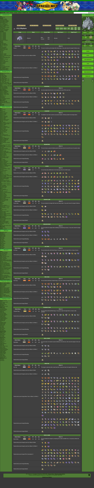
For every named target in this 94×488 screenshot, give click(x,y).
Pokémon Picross (3, 153)
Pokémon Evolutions (3, 92)
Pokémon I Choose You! (4, 275)
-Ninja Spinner (2, 339)
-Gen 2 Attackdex (3, 33)
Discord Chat (2, 65)
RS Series (2, 239)
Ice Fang (15, 250)
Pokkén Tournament (3, 155)
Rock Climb (16, 439)
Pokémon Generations (4, 90)
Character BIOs (2, 233)
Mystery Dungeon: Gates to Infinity (6, 163)
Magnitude (16, 148)
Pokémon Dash (2, 193)
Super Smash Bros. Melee (4, 207)
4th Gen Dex (79, 28)
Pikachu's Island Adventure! (4, 289)
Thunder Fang (16, 311)
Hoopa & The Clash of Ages (5, 272)
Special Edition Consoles (4, 221)
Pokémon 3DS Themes (4, 222)
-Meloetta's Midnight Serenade (5, 268)
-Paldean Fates (2, 319)
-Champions (2, 50)
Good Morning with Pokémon (5, 98)
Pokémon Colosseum (3, 191)
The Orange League (3, 76)
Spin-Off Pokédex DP (3, 44)
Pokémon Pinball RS (3, 195)
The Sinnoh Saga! (3, 79)
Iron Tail (15, 367)
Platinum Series (2, 243)
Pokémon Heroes (3, 257)
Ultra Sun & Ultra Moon (4, 134)
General (57, 28)
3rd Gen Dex (75, 28)
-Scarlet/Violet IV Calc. (4, 48)
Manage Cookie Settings (60, 474)
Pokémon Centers (3, 54)
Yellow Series (2, 238)
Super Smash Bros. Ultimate (5, 142)
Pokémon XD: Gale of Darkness (5, 192)
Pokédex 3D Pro (3, 167)
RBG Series (2, 237)
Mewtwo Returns (3, 255)
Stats (69, 28)
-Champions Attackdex (4, 40)
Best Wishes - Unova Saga (4, 80)
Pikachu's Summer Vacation (5, 282)
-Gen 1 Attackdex (3, 32)
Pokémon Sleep (3, 118)
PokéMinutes (2, 96)
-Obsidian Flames (3, 322)
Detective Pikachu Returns (4, 119)
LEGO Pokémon (3, 62)
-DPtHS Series (2, 328)
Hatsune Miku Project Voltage (5, 57)
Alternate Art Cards (3, 304)
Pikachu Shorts (6, 281)
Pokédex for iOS (3, 171)
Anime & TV (6, 71)
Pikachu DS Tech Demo (4, 199)
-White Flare (2, 312)
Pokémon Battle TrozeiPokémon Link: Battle (5, 147)
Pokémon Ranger (3, 196)
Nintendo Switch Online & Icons (5, 225)
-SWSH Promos (3, 334)
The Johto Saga (3, 77)
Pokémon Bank (2, 145)
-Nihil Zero (2, 340)
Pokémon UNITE (3, 117)
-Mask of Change (3, 352)
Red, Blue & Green (3, 209)
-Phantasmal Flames (3, 309)
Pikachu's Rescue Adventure (5, 283)
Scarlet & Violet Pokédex (34, 12)
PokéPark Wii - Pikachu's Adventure (4, 179)
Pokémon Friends (3, 114)
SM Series (2, 248)
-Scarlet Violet (2, 324)
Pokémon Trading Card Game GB (6, 215)
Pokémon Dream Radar (4, 161)
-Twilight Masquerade (3, 318)
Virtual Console (2, 220)
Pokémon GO (2, 115)
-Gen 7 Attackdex (3, 37)
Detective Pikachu (3, 140)
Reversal (15, 90)
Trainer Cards (2, 302)
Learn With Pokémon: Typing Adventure (5, 169)
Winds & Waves (2, 109)
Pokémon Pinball (3, 212)
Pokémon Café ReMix (4, 116)
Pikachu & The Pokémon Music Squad (5, 297)
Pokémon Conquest (3, 164)
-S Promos (2, 359)
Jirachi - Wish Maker (3, 258)
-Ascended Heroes (3, 308)
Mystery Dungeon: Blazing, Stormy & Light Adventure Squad (6, 177)
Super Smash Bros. (3, 216)
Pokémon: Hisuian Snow (4, 93)
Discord (19, 12)
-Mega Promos (2, 332)
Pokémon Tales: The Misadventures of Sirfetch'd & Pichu (5, 103)
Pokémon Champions (3, 112)
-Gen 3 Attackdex (3, 34)
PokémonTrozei (2, 198)
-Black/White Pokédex (4, 22)
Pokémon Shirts (3, 63)
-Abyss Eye (2, 338)
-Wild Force (2, 354)
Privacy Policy (51, 474)
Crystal (1, 204)
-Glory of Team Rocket (4, 346)
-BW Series (2, 327)
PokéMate (2, 201)
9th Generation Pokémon (4, 68)
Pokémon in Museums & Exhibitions (4, 58)
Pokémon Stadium (3, 214)
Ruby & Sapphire (3, 189)
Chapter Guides (2, 235)
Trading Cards (6, 298)
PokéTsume (2, 105)
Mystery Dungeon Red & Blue (5, 197)
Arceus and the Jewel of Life (5, 264)
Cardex (1, 46)
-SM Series (2, 325)
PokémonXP (2, 56)
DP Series (1, 242)
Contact (15, 12)
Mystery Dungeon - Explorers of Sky (5, 182)
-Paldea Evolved (3, 323)
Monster (55, 38)
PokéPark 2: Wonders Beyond (5, 165)
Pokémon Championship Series (5, 55)
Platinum (1, 173)
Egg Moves (72, 28)
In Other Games (3, 219)
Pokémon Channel (3, 194)
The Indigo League (3, 75)
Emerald (1, 190)
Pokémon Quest (3, 141)
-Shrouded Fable (3, 317)
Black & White (2, 159)
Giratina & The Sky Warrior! (4, 263)
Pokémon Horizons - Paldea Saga (6, 85)
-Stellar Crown (2, 316)
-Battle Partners (2, 347)
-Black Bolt (2, 311)
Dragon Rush (16, 228)
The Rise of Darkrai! (3, 262)
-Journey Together (3, 313)
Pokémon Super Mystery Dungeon (6, 152)
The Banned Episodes (4, 88)
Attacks (65, 28)
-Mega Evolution (3, 310)
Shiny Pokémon (2, 89)
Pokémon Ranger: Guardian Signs (6, 175)
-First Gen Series (3, 330)
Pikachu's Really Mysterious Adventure (5, 293)
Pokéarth (52, 12)
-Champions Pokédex (3, 30)
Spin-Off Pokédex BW (3, 45)
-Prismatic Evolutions (3, 314)
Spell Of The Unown (3, 254)
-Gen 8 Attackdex (3, 38)
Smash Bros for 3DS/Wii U (4, 156)
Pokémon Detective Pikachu (5, 279)
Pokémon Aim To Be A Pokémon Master (5, 84)
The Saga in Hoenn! (3, 78)
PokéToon (1, 95)
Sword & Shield (2, 122)
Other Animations (3, 99)
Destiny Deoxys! (3, 259)
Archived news (2, 17)
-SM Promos (2, 335)
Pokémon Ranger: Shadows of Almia (5, 183)
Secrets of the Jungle (3, 277)
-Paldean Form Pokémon (4, 69)
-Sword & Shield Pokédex (4, 25)
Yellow (1, 210)
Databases (6, 15)
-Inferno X (1, 341)
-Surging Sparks (3, 315)
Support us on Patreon (47, 477)
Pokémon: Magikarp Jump (4, 138)
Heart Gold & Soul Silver (4, 174)
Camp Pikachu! (2, 286)
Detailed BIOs (2, 234)
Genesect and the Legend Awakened (4, 270)
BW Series (2, 244)
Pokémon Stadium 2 (3, 205)
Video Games (6, 107)
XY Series (1, 246)
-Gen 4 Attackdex (3, 35)
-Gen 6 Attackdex (3, 36)
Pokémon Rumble (3, 176)
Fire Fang (16, 280)
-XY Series (2, 326)
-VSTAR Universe (3, 356)
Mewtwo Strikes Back (3, 253)
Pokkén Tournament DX (4, 139)
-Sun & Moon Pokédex (4, 24)
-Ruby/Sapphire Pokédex (4, 20)
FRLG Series (2, 240)
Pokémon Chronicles (3, 86)
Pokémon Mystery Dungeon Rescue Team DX (5, 127)
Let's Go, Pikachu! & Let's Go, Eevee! (5, 136)
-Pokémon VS (2, 357)
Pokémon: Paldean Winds (4, 94)
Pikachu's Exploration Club (4, 290)
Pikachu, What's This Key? (4, 295)
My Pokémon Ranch (3, 186)
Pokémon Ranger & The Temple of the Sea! (6, 261)
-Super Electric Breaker (4, 349)
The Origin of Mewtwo (4, 252)
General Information (3, 232)
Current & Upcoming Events (5, 66)
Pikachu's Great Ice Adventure (5, 291)
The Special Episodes (3, 87)
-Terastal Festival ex (3, 348)
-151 (1, 321)
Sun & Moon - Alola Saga (4, 82)
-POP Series (2, 336)
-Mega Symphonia (3, 343)
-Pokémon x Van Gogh (4, 59)
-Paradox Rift (2, 320)
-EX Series (2, 329)
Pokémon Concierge (3, 101)
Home (7, 12)
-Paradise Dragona (3, 350)
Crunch (15, 48)
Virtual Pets (2, 223)
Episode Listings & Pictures (4, 73)
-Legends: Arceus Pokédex (4, 27)
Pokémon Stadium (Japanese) (5, 213)
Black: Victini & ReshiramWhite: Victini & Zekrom (5, 266)
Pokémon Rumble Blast (4, 166)
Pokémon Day (2, 60)
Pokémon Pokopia (3, 113)
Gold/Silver (2, 203)
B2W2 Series (2, 245)
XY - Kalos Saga (3, 81)
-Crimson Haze (2, 353)
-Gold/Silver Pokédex (3, 19)
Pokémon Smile (2, 128)
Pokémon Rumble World (4, 151)
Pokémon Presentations (4, 61)
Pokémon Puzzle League (4, 211)
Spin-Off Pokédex (3, 43)
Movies (6, 250)
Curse (15, 169)
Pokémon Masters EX (3, 126)
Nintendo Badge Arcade (4, 157)
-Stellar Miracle (2, 351)
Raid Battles (2, 305)
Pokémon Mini (2, 206)
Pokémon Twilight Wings (4, 91)
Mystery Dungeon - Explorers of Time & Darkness (5, 185)
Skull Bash (16, 342)
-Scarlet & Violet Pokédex (4, 29)
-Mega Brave (2, 342)
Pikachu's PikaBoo (3, 285)
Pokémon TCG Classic (4, 306)
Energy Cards (2, 303)
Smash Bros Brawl (3, 187)
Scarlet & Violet (2, 111)
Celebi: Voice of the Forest (4, 256)
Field (69, 38)
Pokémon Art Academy (4, 148)
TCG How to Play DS (3, 170)
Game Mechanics (3, 47)
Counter (15, 114)
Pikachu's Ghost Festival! (4, 288)
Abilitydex (1, 42)
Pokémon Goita (2, 227)
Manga (6, 230)
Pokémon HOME (3, 124)
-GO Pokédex (2, 28)
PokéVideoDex (2, 97)
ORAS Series (2, 247)
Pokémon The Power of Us (4, 276)
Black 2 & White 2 (3, 160)
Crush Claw (16, 203)
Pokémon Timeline (3, 53)
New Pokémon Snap (3, 130)
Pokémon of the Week (4, 49)
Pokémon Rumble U (3, 162)
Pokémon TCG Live (3, 132)
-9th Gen (1, 51)
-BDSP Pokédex (3, 26)
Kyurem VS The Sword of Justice (5, 267)
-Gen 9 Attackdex (3, 39)
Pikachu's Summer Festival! (5, 287)
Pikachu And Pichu (3, 284)
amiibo (1, 224)
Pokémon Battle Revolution (4, 180)
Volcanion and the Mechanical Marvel (5, 274)
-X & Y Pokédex (2, 23)
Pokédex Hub (25, 12)
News (1, 16)
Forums (11, 12)
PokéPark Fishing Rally (4, 200)
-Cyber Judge (2, 355)
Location (61, 28)
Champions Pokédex (44, 12)
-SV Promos (2, 333)
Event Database (3, 67)
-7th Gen (1, 52)
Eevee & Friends (3, 294)
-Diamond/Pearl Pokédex (4, 21)
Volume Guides (2, 236)
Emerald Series (2, 241)
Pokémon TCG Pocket (4, 120)
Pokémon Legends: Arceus (4, 123)
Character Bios (2, 74)
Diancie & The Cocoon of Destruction (4, 271)
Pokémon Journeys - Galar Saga (5, 83)
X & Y (1, 144)
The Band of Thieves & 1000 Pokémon (5, 150)
